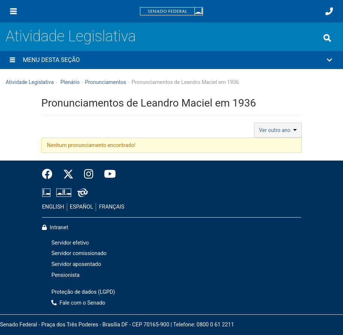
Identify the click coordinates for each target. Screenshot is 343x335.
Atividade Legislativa (71, 36)
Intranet (55, 227)
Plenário (70, 82)
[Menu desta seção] (12, 60)
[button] (171, 60)
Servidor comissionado (79, 253)
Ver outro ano (278, 130)
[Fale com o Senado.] (329, 11)
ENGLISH (53, 207)
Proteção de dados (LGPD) (83, 292)
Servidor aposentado (76, 264)
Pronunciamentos (105, 82)
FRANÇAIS (112, 207)
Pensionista (65, 275)
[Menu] (13, 11)
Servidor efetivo (70, 243)
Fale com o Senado (78, 303)
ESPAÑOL (81, 207)
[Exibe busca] (327, 38)
